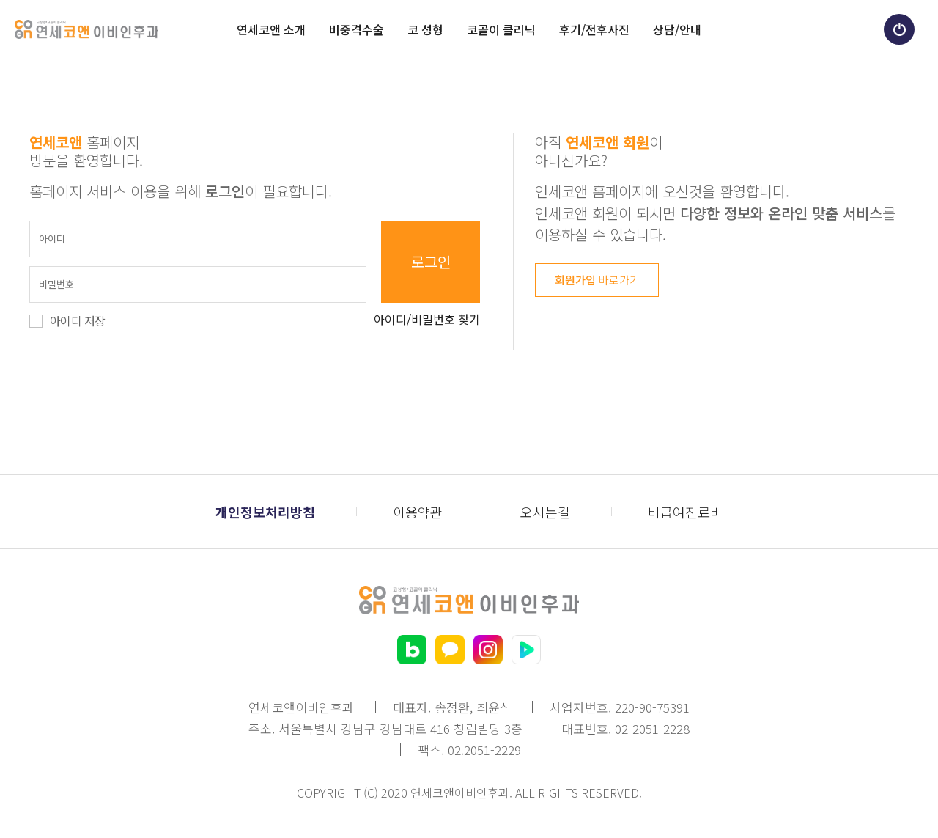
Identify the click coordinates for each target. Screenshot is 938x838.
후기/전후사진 (594, 29)
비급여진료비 (685, 511)
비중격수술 (356, 29)
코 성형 (425, 29)
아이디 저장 (77, 320)
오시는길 (545, 511)
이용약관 (418, 511)
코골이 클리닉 (501, 29)
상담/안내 (677, 29)
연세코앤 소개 (271, 29)
